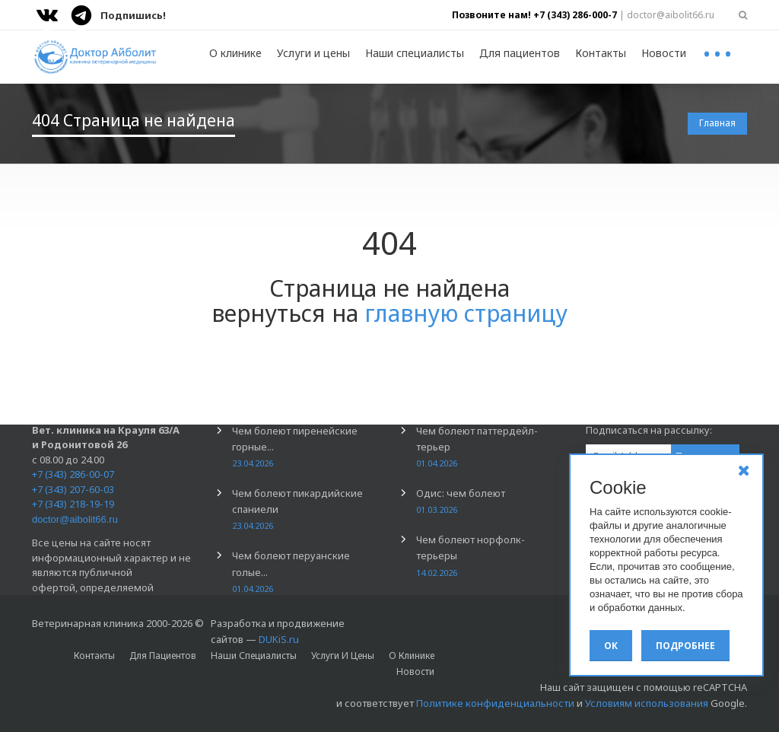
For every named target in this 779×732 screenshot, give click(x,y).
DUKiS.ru (279, 639)
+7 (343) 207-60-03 (73, 489)
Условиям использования (646, 703)
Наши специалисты (414, 53)
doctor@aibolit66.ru (75, 519)
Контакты (600, 53)
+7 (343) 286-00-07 (73, 474)
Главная (717, 122)
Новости (663, 53)
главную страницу (466, 313)
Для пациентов (519, 53)
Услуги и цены (313, 53)
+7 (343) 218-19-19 (73, 504)
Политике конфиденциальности (495, 703)
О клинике (235, 53)
